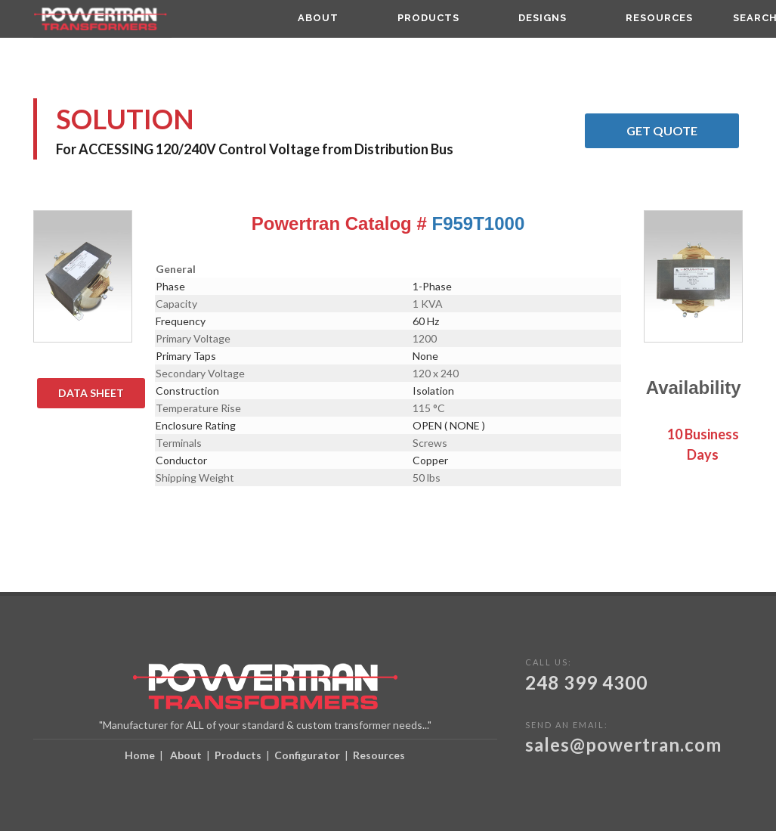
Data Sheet (101, 393)
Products (238, 755)
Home (140, 755)
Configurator (307, 755)
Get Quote (682, 130)
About (186, 755)
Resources (379, 755)
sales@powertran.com (623, 744)
